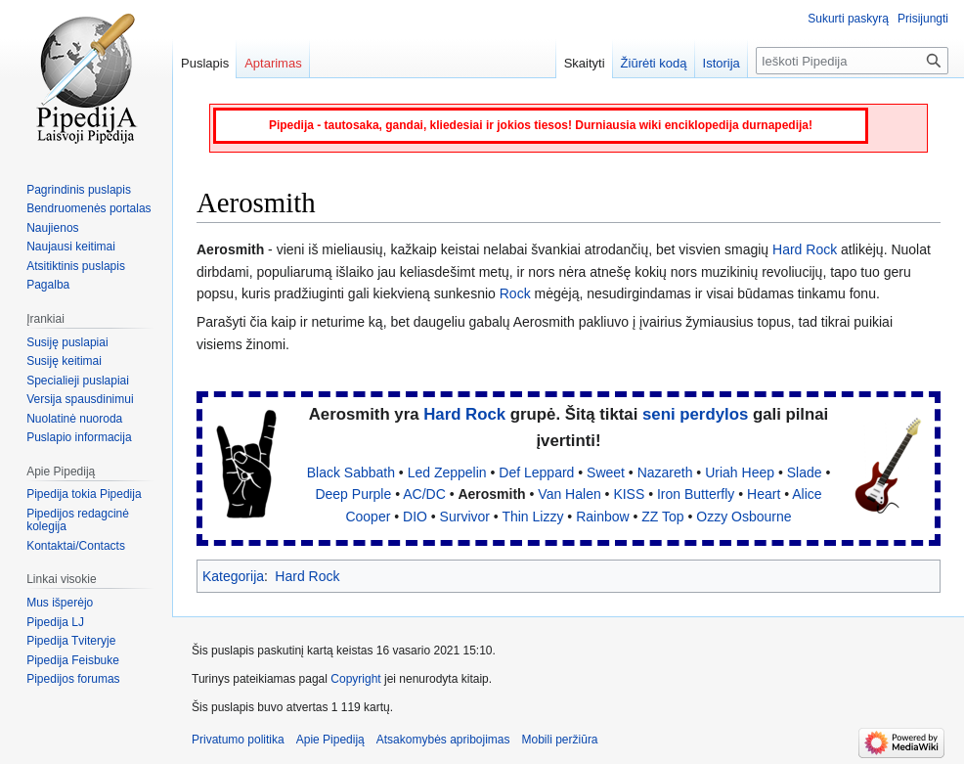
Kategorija (233, 576)
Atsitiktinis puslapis (75, 266)
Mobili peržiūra (560, 739)
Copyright (355, 679)
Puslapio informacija (78, 437)
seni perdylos (695, 414)
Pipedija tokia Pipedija (83, 494)
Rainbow (602, 516)
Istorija (721, 63)
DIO (415, 516)
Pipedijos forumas (72, 679)
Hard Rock (804, 249)
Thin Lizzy (532, 516)
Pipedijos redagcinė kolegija (77, 520)
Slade (804, 472)
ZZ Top (662, 516)
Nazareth (665, 472)
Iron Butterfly (695, 494)
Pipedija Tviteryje (70, 641)
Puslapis (205, 63)
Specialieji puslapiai (77, 380)
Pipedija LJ (55, 622)
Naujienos (52, 228)
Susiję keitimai (64, 361)
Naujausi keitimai (70, 246)
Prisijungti (923, 18)
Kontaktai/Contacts (75, 546)
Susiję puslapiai (67, 342)
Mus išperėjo (59, 602)
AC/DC (424, 494)
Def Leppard (536, 472)
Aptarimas (273, 63)
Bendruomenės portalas (88, 208)
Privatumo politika (238, 739)
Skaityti (584, 63)
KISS (628, 494)
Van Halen (569, 494)
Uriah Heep (739, 472)
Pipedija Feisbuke (72, 660)
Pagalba (47, 285)
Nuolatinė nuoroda (74, 419)
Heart (763, 494)
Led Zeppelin (447, 472)
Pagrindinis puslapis (78, 190)
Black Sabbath (351, 472)
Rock (515, 293)
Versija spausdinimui (79, 399)
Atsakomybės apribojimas (443, 739)
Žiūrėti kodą (654, 63)
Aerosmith (491, 494)
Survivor (465, 516)
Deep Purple (353, 494)
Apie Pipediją (330, 739)
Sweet (606, 472)
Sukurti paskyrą (848, 18)
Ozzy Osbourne (743, 516)
